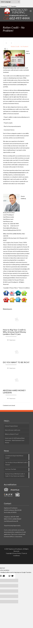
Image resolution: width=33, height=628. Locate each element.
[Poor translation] (11, 576)
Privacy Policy (13, 288)
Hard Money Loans (8, 219)
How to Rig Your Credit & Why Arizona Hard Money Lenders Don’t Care (14, 332)
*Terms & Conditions (24, 288)
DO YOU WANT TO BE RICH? (16, 362)
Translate (11, 6)
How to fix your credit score (12, 430)
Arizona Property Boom (11, 426)
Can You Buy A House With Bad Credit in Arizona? (16, 463)
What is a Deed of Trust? (12, 434)
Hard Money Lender (8, 217)
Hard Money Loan (8, 221)
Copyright (6, 288)
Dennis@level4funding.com (10, 228)
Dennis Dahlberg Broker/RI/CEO (12, 230)
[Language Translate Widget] (10, 2)
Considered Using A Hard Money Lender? (14, 457)
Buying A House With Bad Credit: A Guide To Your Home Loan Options (15, 475)
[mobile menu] (30, 11)
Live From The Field (10, 469)
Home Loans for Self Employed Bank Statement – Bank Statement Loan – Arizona (15, 440)
